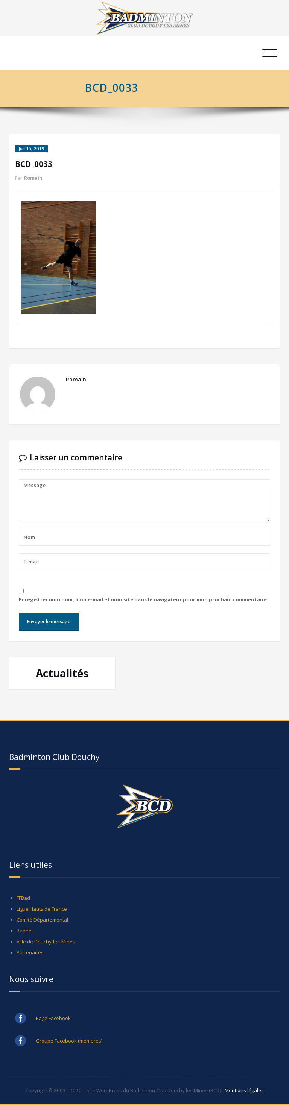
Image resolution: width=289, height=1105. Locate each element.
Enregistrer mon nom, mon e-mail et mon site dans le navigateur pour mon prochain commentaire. (143, 599)
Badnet (25, 930)
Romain (33, 178)
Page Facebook (53, 1018)
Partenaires (30, 952)
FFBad (23, 898)
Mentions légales (244, 1090)
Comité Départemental (42, 919)
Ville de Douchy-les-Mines (46, 941)
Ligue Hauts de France (42, 908)
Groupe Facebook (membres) (69, 1040)
